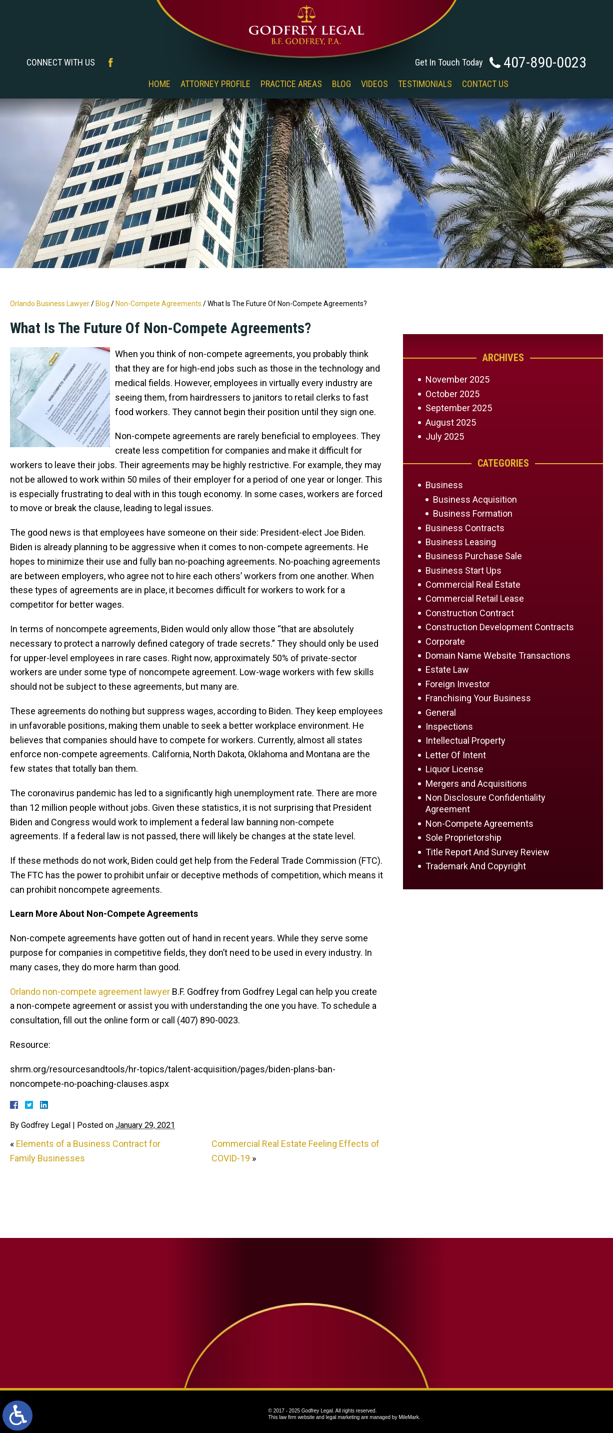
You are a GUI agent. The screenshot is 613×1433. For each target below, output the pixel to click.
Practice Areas (291, 84)
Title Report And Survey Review (488, 852)
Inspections (449, 726)
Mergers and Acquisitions (476, 783)
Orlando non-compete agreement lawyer (90, 991)
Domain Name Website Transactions (498, 655)
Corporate (445, 641)
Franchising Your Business (478, 698)
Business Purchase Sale (474, 556)
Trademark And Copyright (476, 866)
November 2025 (458, 379)
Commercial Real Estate (473, 584)
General (441, 712)
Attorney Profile (215, 84)
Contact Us (485, 84)
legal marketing (343, 1417)
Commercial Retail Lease (475, 598)
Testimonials (425, 84)
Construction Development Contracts (500, 627)
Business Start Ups (464, 570)
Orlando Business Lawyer (50, 304)
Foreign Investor (458, 684)
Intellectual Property (466, 740)
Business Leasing (461, 542)
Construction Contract (470, 613)
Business (444, 485)
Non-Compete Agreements (159, 304)
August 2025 (451, 422)
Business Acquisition (475, 499)
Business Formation (472, 513)
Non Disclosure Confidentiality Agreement (486, 803)
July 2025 (445, 436)
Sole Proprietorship (464, 837)
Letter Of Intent (456, 755)
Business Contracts (465, 528)
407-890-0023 (545, 62)
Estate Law (447, 669)
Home (159, 84)
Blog (341, 84)
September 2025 (459, 408)
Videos (374, 84)
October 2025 (453, 394)
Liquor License (455, 769)
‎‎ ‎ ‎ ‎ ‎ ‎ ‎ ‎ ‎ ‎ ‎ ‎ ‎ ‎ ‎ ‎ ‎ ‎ (121, 84)
